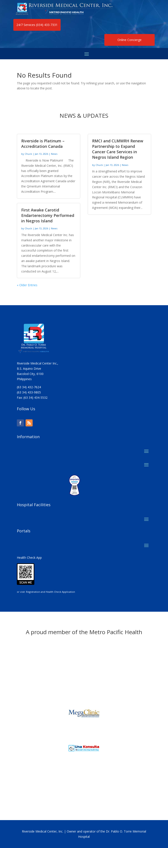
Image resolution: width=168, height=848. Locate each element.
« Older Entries (27, 285)
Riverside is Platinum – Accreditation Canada (43, 143)
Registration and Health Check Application (50, 591)
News (54, 153)
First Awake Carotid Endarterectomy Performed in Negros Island (47, 215)
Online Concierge (129, 40)
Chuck (28, 153)
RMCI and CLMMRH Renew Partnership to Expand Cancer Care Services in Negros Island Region (117, 149)
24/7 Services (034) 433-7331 (37, 25)
